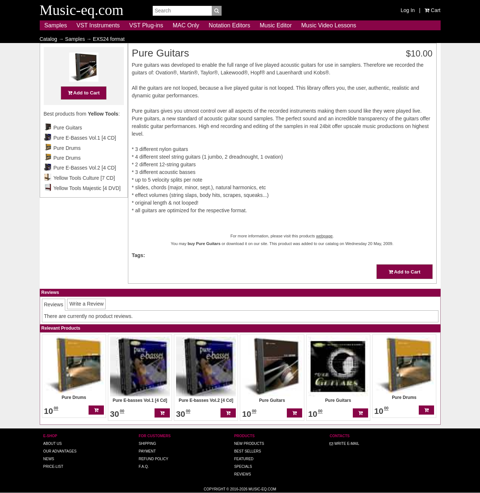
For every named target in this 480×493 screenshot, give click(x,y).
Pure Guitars (68, 142)
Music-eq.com (262, 489)
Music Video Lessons (328, 25)
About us (52, 444)
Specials (243, 467)
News (48, 459)
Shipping (147, 444)
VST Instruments (98, 25)
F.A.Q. (143, 467)
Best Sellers (247, 451)
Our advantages (60, 451)
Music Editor (275, 25)
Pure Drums (67, 162)
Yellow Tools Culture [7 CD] (84, 192)
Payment (147, 451)
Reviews (242, 474)
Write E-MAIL (344, 444)
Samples (55, 25)
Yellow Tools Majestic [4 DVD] (87, 202)
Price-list (53, 467)
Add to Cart (84, 107)
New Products (249, 444)
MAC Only (186, 25)
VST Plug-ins (146, 25)
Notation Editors (229, 25)
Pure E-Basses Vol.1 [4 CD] (85, 152)
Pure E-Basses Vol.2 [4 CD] (85, 182)
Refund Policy (153, 459)
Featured (243, 459)
